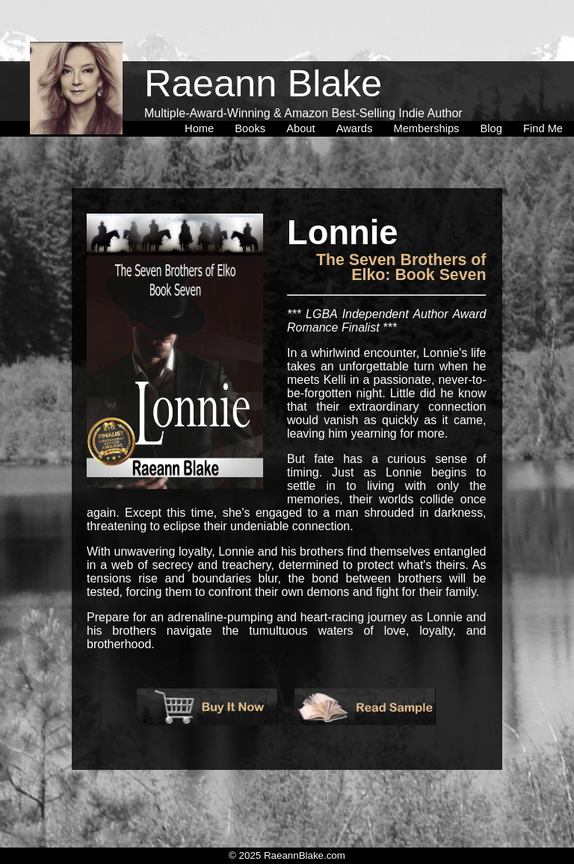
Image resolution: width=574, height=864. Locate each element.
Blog (494, 96)
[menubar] (373, 96)
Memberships (429, 96)
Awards (357, 96)
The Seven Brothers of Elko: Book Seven (401, 267)
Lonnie (342, 233)
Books (253, 96)
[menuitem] (202, 96)
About (303, 96)
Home (202, 96)
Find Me (543, 96)
